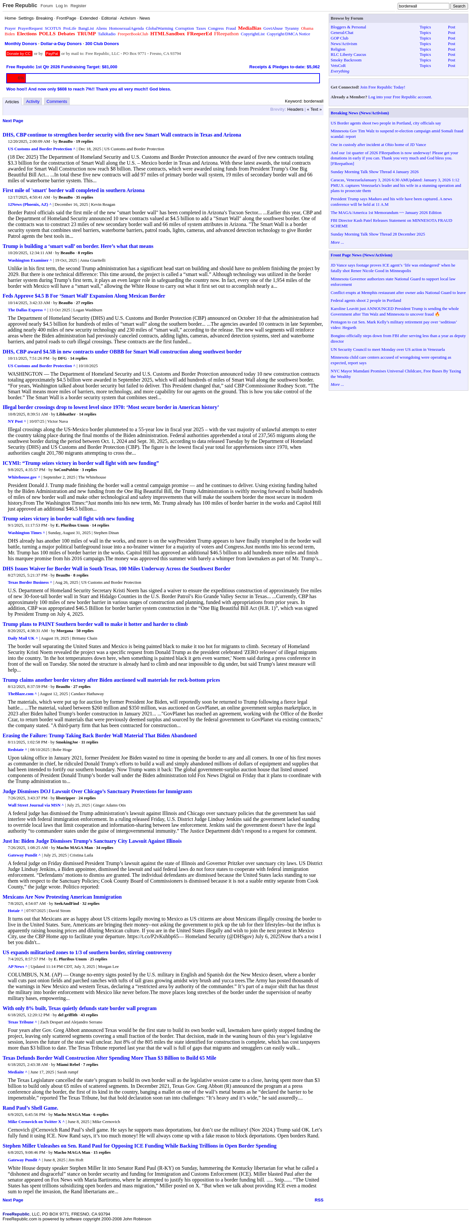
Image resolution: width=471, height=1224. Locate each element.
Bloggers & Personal (348, 26)
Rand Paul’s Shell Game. (30, 1108)
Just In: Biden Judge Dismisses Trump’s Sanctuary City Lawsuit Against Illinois (92, 841)
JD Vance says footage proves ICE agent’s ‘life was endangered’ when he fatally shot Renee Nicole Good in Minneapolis (393, 268)
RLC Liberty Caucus (348, 54)
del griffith (68, 1014)
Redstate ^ (17, 749)
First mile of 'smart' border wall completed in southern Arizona (74, 190)
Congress (216, 28)
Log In (61, 5)
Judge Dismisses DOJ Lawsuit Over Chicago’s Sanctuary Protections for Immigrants (97, 791)
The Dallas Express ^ (27, 309)
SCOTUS (53, 28)
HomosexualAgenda (126, 28)
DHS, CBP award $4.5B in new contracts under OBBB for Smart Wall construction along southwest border (122, 351)
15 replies (102, 1152)
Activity (33, 101)
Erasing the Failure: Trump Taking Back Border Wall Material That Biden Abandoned (100, 735)
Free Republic (20, 5)
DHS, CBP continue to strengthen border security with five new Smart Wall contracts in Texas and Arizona (122, 135)
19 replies (84, 141)
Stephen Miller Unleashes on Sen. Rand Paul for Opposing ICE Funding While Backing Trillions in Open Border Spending (140, 1146)
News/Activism (344, 43)
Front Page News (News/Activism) (361, 255)
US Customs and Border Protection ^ (42, 148)
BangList (86, 28)
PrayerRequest (30, 28)
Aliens (101, 28)
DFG (62, 358)
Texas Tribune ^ (22, 1022)
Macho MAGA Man (74, 847)
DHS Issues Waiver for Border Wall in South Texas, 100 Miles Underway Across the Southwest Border (117, 568)
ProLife (69, 28)
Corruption (184, 28)
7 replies (90, 1064)
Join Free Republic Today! (382, 87)
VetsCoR (338, 65)
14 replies (78, 358)
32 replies (91, 903)
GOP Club (339, 38)
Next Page (13, 120)
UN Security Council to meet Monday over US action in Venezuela (388, 349)
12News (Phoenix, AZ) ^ (30, 204)
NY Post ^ (17, 421)
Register (78, 5)
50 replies (85, 630)
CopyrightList (253, 33)
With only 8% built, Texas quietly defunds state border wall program (80, 1008)
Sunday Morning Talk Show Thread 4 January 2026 (375, 171)
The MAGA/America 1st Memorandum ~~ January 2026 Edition (386, 212)
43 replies (89, 1014)
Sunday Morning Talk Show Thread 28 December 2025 (378, 234)
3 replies (89, 469)
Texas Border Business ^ (30, 582)
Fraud (231, 28)
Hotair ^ (15, 910)
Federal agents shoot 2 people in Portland (366, 300)
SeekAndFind (66, 903)
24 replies (87, 797)
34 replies (104, 847)
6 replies (100, 1114)
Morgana (64, 630)
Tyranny (292, 28)
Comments (56, 101)
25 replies (98, 958)
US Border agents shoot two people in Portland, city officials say (386, 123)
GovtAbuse (273, 28)
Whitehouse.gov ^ (24, 477)
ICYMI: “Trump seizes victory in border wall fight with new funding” (81, 463)
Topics (425, 26)
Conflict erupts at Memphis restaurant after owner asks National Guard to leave (398, 292)
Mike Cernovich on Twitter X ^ (36, 1121)
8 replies (85, 252)
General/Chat (342, 32)
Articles (12, 101)
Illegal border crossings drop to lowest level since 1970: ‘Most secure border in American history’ (111, 407)
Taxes (201, 28)
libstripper (65, 797)
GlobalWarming (159, 28)
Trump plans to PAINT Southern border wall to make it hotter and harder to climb (95, 624)
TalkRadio (106, 33)
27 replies (84, 302)
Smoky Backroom (346, 59)
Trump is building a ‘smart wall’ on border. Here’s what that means (78, 246)
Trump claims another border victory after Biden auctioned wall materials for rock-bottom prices (111, 680)
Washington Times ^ (26, 532)
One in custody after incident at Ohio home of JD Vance (378, 144)
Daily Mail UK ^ (23, 638)
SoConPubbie (66, 469)
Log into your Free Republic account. (400, 96)
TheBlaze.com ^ (22, 693)
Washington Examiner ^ (30, 260)
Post (451, 26)
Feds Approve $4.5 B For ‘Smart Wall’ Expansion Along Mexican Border (84, 296)
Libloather (66, 414)
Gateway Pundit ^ (24, 855)
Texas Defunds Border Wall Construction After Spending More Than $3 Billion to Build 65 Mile (109, 1058)
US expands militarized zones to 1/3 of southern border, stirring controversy (87, 952)
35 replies (84, 197)
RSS (319, 1200)
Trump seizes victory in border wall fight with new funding (68, 518)
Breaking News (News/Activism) (360, 112)
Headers (295, 109)
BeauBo (66, 141)
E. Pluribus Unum (72, 525)
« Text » (314, 109)
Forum (47, 5)
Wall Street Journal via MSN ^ (36, 805)
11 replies (89, 742)
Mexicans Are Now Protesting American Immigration (62, 897)
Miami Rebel (68, 1064)
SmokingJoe (67, 742)
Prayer (10, 28)
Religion (338, 49)
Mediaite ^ (17, 1071)
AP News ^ (17, 966)
